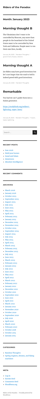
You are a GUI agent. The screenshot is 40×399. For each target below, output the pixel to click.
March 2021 (10, 304)
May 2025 (9, 211)
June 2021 (9, 298)
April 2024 (9, 243)
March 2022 (10, 280)
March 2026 (10, 190)
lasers (5, 120)
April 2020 (9, 321)
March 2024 (10, 246)
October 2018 (10, 330)
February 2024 (11, 248)
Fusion (32, 118)
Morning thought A (17, 65)
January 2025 (10, 219)
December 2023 (11, 251)
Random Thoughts (22, 54)
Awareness (9, 159)
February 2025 (11, 216)
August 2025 (10, 202)
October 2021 (10, 292)
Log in (7, 376)
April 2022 (9, 277)
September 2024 (12, 231)
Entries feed (10, 379)
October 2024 (10, 228)
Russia (14, 57)
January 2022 (10, 286)
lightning (11, 120)
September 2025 (12, 199)
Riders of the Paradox (16, 7)
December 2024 (11, 222)
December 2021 (11, 289)
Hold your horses (12, 153)
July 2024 (9, 237)
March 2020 (10, 324)
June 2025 (9, 208)
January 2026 (10, 193)
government (7, 57)
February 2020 (11, 327)
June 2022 (9, 272)
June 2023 (9, 257)
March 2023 (10, 260)
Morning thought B (17, 28)
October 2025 (10, 196)
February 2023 (11, 263)
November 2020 (11, 309)
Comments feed (11, 382)
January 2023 (10, 266)
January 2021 (10, 307)
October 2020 (10, 312)
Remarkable (12, 91)
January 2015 (10, 336)
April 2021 (9, 301)
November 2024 (11, 225)
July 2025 (9, 205)
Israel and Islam (11, 156)
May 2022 (9, 275)
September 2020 (12, 315)
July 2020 (9, 318)
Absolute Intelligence (14, 162)
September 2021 (11, 295)
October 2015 (10, 333)
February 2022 (11, 283)
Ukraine (20, 57)
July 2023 (9, 254)
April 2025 (9, 214)
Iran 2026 (9, 150)
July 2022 (9, 269)
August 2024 (10, 234)
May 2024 (9, 240)
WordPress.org (11, 384)
